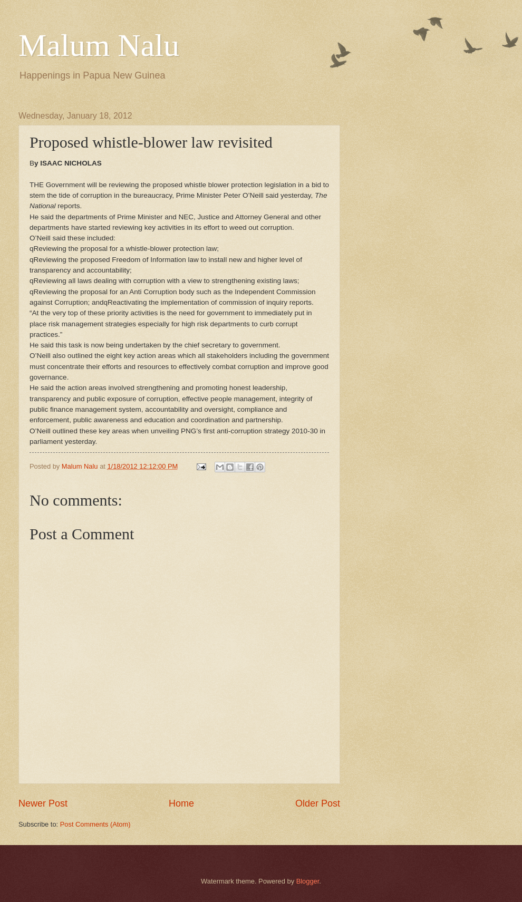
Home (181, 803)
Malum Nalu (98, 45)
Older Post (317, 803)
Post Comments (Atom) (95, 824)
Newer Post (42, 803)
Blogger (308, 881)
